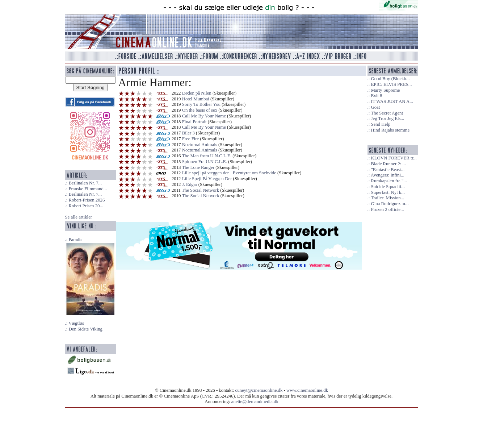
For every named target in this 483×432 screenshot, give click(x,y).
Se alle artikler (78, 217)
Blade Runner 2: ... (388, 163)
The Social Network (200, 190)
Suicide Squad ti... (387, 186)
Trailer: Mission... (387, 197)
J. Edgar (189, 184)
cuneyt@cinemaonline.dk (259, 390)
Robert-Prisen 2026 (86, 200)
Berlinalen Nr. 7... (85, 183)
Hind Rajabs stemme (390, 130)
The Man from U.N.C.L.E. (206, 155)
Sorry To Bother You (201, 104)
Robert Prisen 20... (85, 205)
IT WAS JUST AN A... (392, 101)
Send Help (380, 124)
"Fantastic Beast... (387, 169)
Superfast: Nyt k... (387, 192)
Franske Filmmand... (87, 188)
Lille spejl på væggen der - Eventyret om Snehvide (229, 172)
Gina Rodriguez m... (389, 203)
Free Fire (190, 138)
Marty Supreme (385, 90)
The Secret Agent (387, 113)
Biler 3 (188, 133)
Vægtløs (76, 323)
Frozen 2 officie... (387, 209)
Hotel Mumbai (195, 98)
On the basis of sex (199, 110)
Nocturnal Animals (199, 144)
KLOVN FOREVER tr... (393, 158)
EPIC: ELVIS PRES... (391, 84)
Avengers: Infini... (387, 175)
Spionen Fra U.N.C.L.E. (204, 161)
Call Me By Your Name (204, 116)
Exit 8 (376, 95)
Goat (375, 107)
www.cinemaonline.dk (307, 390)
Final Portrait (194, 121)
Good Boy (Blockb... (390, 78)
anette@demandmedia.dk (254, 401)
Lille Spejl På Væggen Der (207, 178)
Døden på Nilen (196, 93)
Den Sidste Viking (85, 329)
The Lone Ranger (198, 167)
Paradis (75, 239)
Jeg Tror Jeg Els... (387, 118)
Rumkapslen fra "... (389, 180)
